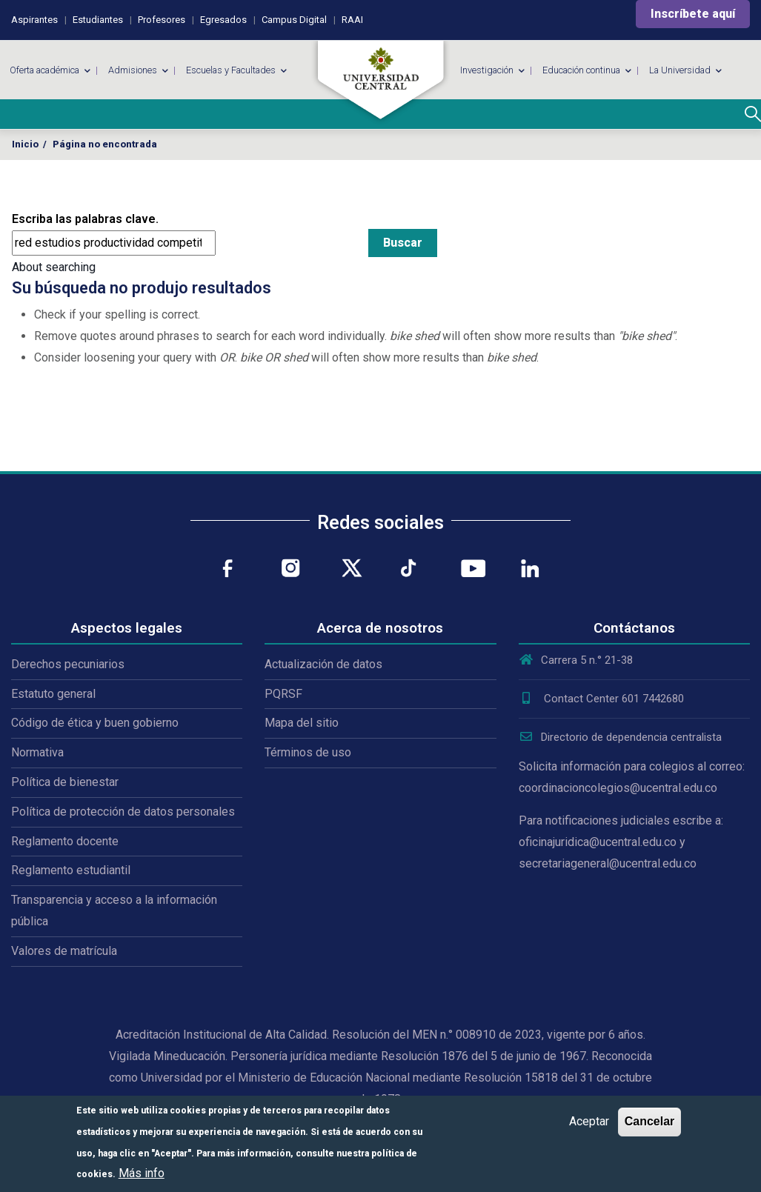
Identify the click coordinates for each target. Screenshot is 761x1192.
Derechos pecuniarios (67, 664)
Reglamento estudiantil (70, 870)
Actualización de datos (323, 664)
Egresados (223, 19)
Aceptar (589, 1121)
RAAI (352, 19)
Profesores (161, 19)
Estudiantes (98, 19)
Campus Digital (294, 19)
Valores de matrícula (64, 951)
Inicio (25, 144)
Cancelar (650, 1121)
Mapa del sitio (302, 723)
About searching (54, 267)
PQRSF (283, 694)
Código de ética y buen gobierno (95, 723)
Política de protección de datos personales (123, 812)
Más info (142, 1173)
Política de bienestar (65, 782)
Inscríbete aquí (693, 14)
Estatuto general (53, 694)
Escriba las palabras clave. (85, 219)
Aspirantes (34, 19)
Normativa (37, 752)
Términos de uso (308, 752)
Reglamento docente (65, 841)
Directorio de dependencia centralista (620, 737)
